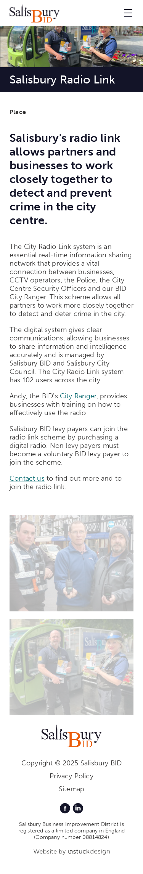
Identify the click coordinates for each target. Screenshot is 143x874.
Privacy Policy (71, 776)
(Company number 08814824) (71, 837)
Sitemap (71, 789)
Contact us (27, 478)
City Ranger (78, 396)
